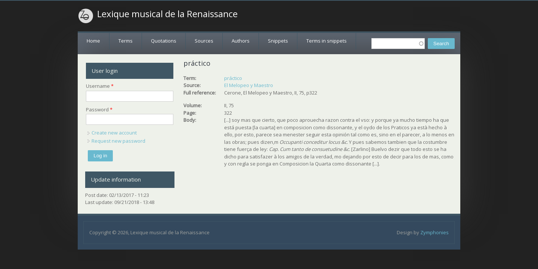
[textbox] (398, 43)
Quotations (163, 40)
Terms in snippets (326, 40)
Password (99, 109)
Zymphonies (434, 232)
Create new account (114, 132)
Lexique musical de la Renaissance (167, 14)
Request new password (118, 140)
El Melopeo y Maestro (248, 85)
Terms (125, 40)
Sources (204, 40)
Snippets (278, 40)
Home (93, 40)
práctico (233, 78)
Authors (241, 40)
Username (100, 86)
